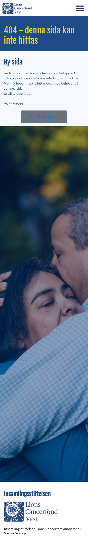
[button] (80, 8)
